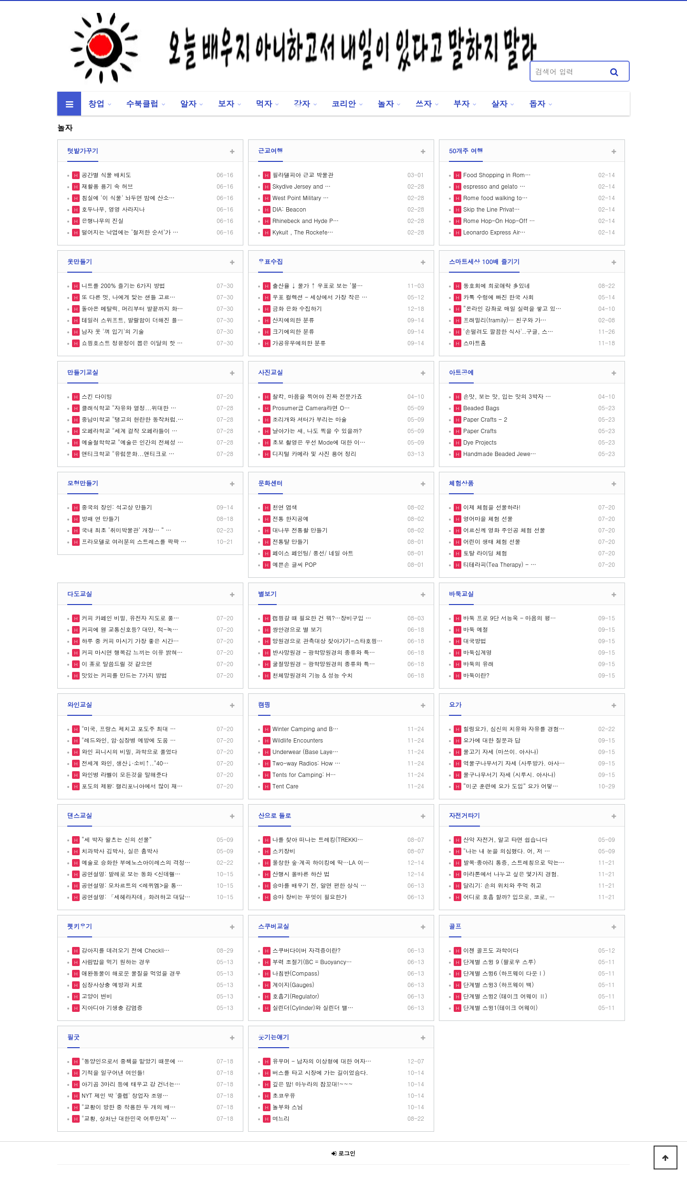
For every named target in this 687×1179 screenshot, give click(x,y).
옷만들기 (79, 261)
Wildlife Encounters (297, 740)
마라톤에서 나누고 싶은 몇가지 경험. (510, 874)
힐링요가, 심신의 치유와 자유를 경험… (513, 728)
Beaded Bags (480, 408)
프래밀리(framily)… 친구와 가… (503, 320)
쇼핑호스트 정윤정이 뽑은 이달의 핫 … (131, 343)
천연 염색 (284, 507)
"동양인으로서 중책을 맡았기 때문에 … (131, 1061)
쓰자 (424, 103)
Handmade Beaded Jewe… (498, 453)
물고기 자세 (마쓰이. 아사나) (500, 751)
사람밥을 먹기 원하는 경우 (115, 961)
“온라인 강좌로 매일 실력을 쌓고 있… (511, 308)
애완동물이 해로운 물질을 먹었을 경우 (130, 973)
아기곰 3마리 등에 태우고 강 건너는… (130, 1084)
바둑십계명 (476, 652)
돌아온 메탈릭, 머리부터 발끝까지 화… (131, 308)
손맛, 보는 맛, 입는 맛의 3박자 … (506, 396)
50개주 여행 (466, 150)
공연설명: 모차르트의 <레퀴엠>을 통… (131, 885)
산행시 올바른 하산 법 (300, 874)
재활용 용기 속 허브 (106, 186)
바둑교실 (461, 593)
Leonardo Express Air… (493, 232)
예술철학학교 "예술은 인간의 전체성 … (131, 442)
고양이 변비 (96, 996)
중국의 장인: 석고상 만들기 (116, 507)
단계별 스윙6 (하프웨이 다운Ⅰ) (503, 973)
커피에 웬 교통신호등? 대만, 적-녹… (129, 629)
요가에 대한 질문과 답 (490, 740)
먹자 (264, 103)
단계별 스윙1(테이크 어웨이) (499, 1007)
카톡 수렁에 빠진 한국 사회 (497, 297)
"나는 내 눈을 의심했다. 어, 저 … (505, 851)
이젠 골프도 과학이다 (490, 950)
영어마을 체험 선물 (487, 518)
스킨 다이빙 (96, 396)
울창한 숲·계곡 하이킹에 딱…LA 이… (320, 862)
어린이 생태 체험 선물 (490, 541)
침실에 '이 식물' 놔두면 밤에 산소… (127, 197)
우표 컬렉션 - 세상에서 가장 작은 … (319, 297)
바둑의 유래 (477, 663)
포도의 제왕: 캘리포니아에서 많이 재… (131, 786)
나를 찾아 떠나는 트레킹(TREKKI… (317, 839)
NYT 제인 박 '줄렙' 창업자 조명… (124, 1095)
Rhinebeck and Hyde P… (305, 220)
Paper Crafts (479, 430)
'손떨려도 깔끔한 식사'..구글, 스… (507, 331)
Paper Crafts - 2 (484, 419)
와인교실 (79, 704)
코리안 (344, 103)
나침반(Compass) (295, 973)
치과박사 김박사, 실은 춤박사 (119, 851)
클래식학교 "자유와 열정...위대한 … (128, 408)
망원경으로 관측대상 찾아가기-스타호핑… (327, 641)
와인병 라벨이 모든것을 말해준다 (123, 774)
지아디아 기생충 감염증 (111, 1007)
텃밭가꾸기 (82, 150)
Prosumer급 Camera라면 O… (310, 408)
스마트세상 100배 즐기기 (484, 261)
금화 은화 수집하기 (296, 308)
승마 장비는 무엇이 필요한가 (309, 896)
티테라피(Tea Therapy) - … (498, 564)
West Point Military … (300, 197)
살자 (499, 103)
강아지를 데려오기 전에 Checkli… (124, 950)
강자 (302, 103)
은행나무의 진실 (102, 220)
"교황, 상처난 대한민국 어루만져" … (128, 1118)
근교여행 (270, 150)
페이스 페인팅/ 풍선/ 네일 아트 (312, 553)
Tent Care (284, 786)
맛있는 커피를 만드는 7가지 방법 (123, 675)
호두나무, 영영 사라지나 (112, 209)
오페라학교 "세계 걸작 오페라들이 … (128, 430)
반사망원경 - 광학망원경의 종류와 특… (323, 652)
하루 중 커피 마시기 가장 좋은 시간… (129, 641)
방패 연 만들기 (100, 518)
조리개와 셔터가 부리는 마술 (309, 419)
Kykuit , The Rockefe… (302, 232)
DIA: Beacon (288, 209)
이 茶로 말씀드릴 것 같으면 (116, 663)
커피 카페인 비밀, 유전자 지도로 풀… (129, 618)
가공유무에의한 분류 (298, 343)
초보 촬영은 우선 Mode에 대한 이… (318, 442)
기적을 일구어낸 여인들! (112, 1072)
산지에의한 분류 (292, 320)
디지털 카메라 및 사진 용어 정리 (313, 453)
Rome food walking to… (494, 197)
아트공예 (461, 372)
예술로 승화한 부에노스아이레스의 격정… (135, 862)
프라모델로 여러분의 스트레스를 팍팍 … (133, 541)
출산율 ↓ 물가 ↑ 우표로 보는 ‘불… (317, 285)
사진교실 (270, 372)
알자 (188, 103)
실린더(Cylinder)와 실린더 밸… (312, 1007)
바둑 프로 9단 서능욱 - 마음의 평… (508, 618)
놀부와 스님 (287, 1107)
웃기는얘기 (273, 1036)
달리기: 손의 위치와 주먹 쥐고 (501, 885)
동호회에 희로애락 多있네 (495, 285)
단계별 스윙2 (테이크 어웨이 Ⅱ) (504, 996)
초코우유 (283, 1095)
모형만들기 (82, 483)
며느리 (280, 1118)
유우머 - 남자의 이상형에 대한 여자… (321, 1061)
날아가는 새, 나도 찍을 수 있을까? (316, 430)
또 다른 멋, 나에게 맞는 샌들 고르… (128, 297)
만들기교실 (82, 372)
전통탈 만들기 (290, 541)
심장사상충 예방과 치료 (111, 984)
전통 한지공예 (290, 518)
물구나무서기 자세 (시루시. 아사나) (508, 774)
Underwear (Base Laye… (304, 751)
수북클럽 (142, 103)
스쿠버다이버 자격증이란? (306, 950)
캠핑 (264, 704)
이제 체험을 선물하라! (490, 507)
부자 (461, 103)
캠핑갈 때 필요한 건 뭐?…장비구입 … (321, 618)
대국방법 (473, 641)
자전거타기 (464, 815)
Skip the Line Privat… (490, 209)
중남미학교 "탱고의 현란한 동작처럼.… (132, 419)
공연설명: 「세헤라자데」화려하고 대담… (135, 896)
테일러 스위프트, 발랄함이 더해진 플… (131, 320)
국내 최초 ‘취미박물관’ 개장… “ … (126, 530)
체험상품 (461, 483)
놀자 (385, 103)
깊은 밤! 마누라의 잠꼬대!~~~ (312, 1084)
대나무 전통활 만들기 (299, 530)
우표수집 (270, 261)
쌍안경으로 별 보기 (296, 629)
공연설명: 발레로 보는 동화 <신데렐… (130, 874)
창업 (96, 103)
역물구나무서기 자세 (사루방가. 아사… (513, 763)
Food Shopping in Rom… (496, 174)
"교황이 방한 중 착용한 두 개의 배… (128, 1107)
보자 (226, 103)
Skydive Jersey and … (301, 186)
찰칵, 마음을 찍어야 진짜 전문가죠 (317, 396)
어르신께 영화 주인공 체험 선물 (503, 530)
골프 (455, 926)
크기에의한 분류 (292, 331)
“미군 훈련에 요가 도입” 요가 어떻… (509, 786)
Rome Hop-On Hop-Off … (498, 220)
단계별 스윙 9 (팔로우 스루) (498, 961)
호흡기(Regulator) (295, 996)
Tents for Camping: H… (303, 774)
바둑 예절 (474, 629)
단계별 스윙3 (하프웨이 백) (497, 984)
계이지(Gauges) (292, 984)
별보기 (267, 593)
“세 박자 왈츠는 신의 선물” (116, 839)
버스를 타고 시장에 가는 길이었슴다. (319, 1072)
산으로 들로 (274, 815)
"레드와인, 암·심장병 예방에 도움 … (128, 740)
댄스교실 (79, 815)
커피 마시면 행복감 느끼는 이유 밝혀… (131, 652)
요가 (455, 704)
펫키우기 (79, 926)
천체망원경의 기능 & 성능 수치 (312, 675)
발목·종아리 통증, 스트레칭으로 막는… (513, 862)
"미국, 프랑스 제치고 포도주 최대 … (128, 728)
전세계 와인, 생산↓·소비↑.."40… (124, 763)
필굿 (73, 1036)
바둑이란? (475, 675)
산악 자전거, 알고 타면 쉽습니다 (504, 839)
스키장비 (283, 851)
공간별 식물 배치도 (105, 174)
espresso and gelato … (493, 186)
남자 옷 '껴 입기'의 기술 (112, 331)
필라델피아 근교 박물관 (302, 174)
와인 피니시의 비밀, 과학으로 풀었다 (128, 751)
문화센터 (270, 483)
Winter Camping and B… (304, 728)
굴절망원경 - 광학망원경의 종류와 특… (323, 663)
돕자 (537, 103)
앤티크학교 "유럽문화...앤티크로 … (127, 453)
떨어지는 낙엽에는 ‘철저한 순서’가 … (129, 232)
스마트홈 (473, 343)
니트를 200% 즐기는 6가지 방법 (122, 285)
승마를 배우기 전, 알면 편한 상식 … (318, 885)
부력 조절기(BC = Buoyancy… (311, 961)
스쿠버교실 (273, 926)
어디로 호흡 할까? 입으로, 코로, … (508, 896)
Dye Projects (479, 442)
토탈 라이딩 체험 (484, 553)
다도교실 (79, 593)
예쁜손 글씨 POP (293, 564)
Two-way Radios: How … (305, 763)
